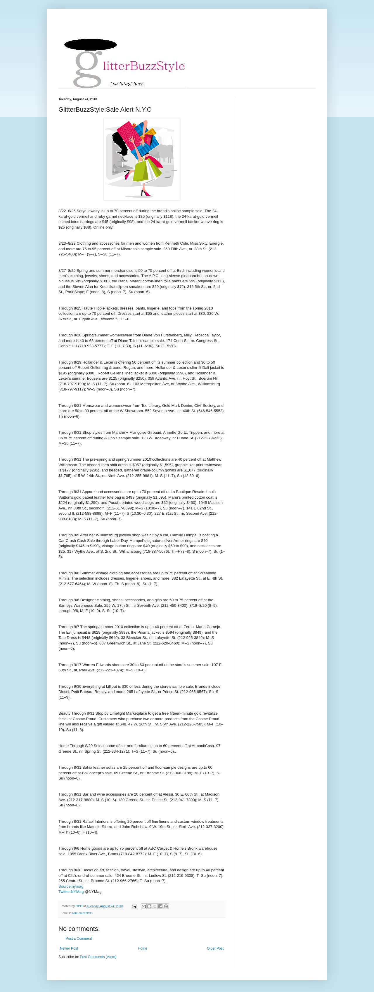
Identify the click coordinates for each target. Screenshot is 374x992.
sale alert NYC (82, 913)
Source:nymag (70, 886)
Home (142, 948)
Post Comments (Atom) (98, 957)
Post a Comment (79, 938)
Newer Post (69, 948)
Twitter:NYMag (71, 891)
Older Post (215, 948)
